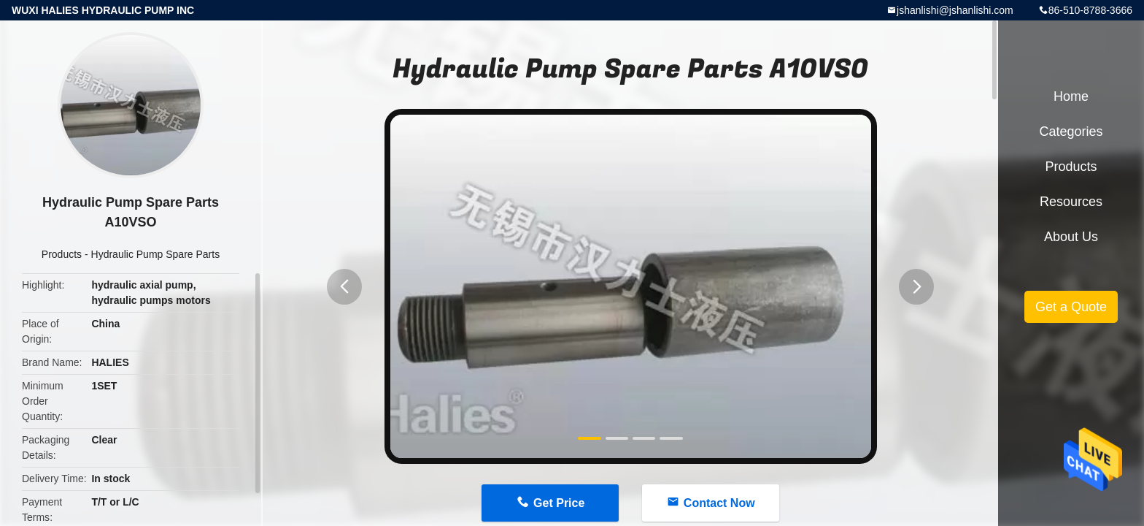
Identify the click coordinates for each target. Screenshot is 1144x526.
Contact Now (719, 503)
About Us (1071, 236)
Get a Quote (1071, 307)
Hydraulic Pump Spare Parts (155, 254)
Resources (1071, 201)
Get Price (558, 503)
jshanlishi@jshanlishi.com (955, 10)
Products (62, 254)
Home (1071, 96)
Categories (1070, 131)
